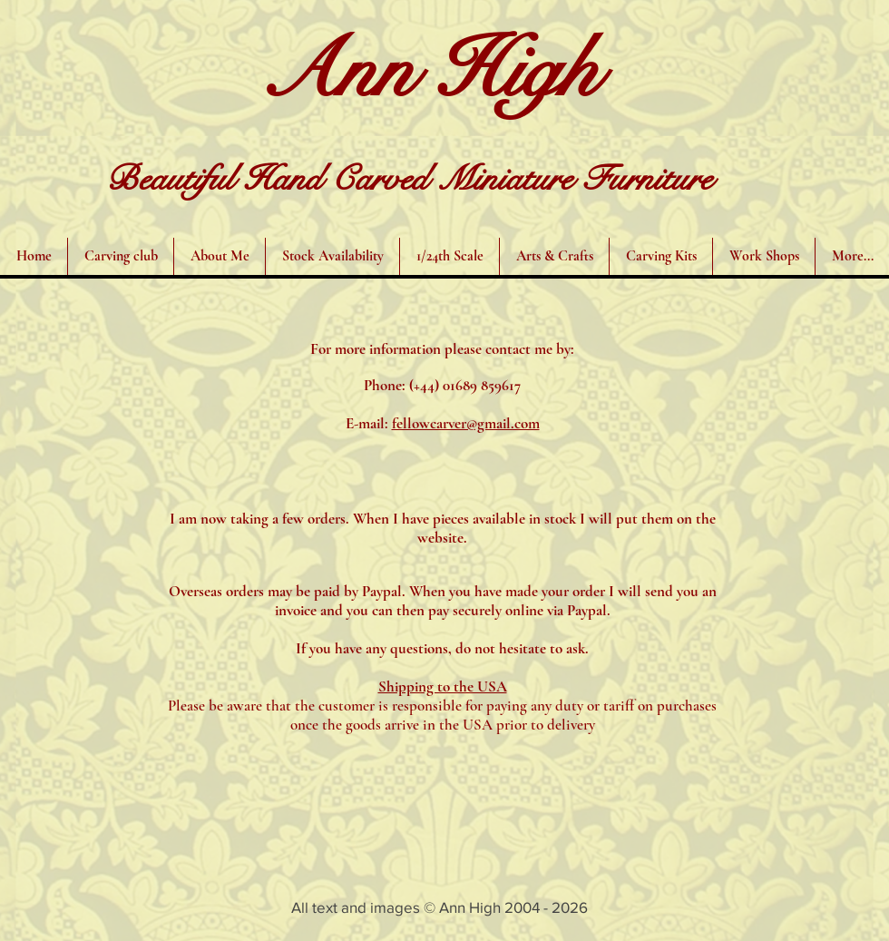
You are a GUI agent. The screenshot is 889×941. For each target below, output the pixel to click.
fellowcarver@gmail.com (466, 423)
